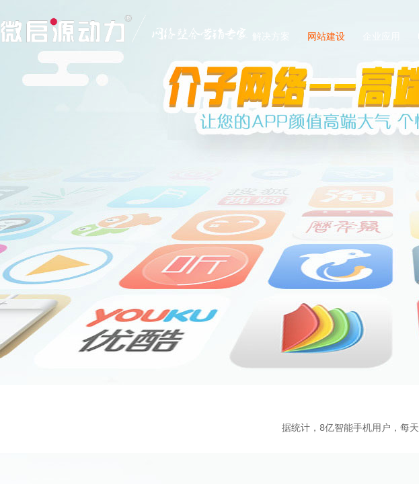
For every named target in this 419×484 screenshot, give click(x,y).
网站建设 (326, 37)
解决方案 (271, 37)
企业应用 (381, 37)
